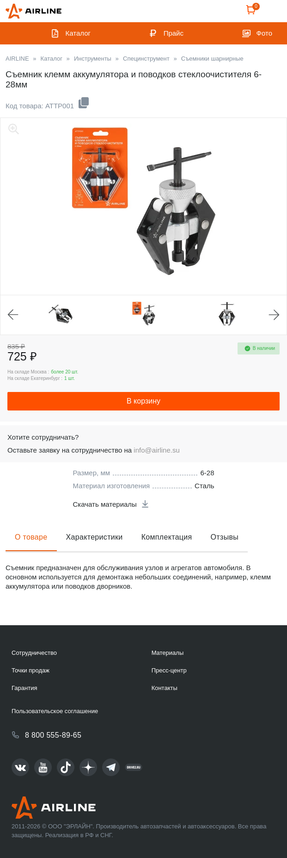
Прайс (173, 33)
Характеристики (94, 537)
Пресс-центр (169, 670)
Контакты (164, 687)
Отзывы (225, 537)
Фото (264, 33)
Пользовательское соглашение (55, 711)
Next (274, 314)
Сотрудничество (34, 652)
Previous (12, 314)
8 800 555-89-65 (53, 735)
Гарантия (24, 687)
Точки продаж (30, 670)
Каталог (78, 33)
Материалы (168, 652)
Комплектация (166, 537)
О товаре (31, 537)
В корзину (143, 401)
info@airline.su (156, 450)
